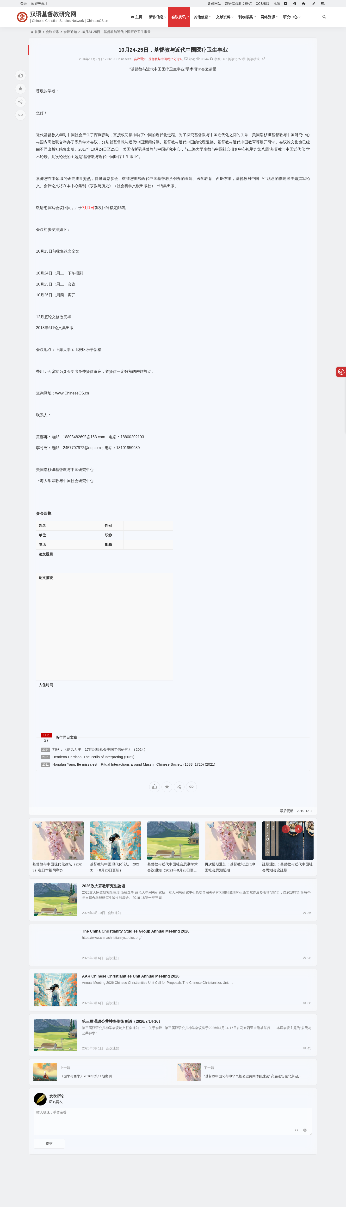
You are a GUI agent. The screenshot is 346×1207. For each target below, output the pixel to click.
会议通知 (70, 32)
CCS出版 (263, 4)
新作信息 (156, 17)
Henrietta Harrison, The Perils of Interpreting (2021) (87, 757)
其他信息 (201, 17)
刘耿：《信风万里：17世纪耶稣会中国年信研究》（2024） (94, 749)
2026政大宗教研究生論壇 (108, 886)
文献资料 (223, 17)
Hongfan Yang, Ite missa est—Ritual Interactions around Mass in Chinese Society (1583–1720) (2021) (128, 764)
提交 (49, 1156)
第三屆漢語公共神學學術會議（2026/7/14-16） (126, 1031)
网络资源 (268, 17)
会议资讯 (178, 17)
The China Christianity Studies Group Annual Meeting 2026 (140, 934)
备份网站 (214, 4)
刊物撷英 (245, 17)
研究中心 (290, 17)
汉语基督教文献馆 (238, 4)
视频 (276, 4)
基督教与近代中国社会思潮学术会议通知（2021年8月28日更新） (172, 870)
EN (323, 4)
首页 (38, 32)
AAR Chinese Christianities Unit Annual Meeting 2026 (135, 983)
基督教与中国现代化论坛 (165, 59)
